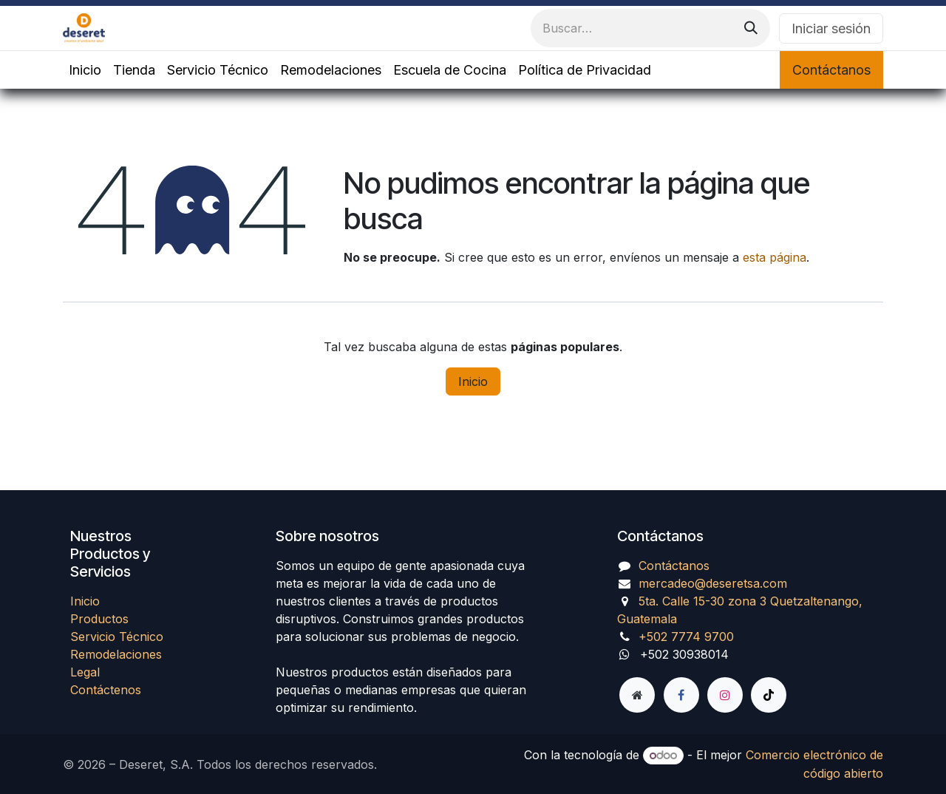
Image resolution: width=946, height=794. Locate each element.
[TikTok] (768, 695)
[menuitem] (85, 70)
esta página (774, 257)
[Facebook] (681, 695)
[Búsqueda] (751, 28)
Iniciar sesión (831, 28)
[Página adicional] (637, 695)
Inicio (473, 381)
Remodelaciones (116, 654)
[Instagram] (725, 695)
